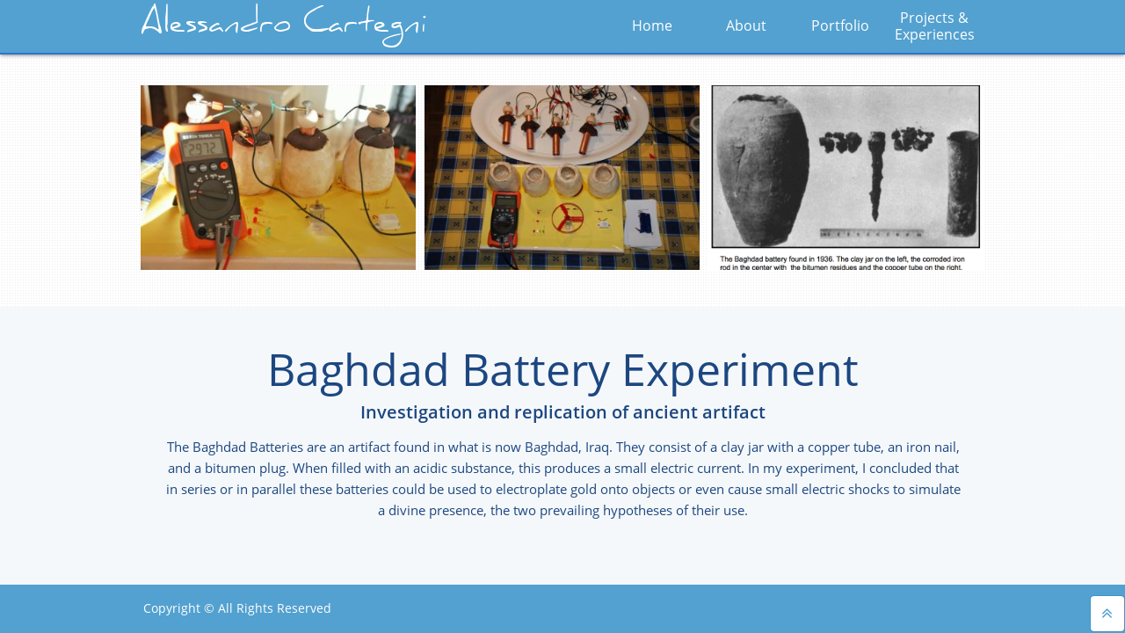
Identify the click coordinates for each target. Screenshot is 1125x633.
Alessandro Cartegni (284, 26)
